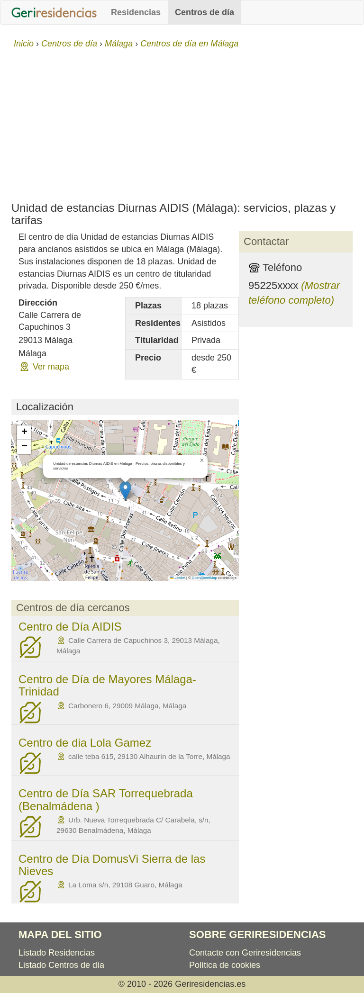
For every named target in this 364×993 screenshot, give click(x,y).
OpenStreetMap (204, 578)
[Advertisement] (182, 121)
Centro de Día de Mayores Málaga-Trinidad (107, 685)
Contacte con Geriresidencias (245, 952)
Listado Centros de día (61, 965)
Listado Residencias (56, 952)
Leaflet (177, 578)
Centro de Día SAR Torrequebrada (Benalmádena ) (105, 799)
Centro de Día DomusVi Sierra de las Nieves (111, 864)
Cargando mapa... (124, 500)
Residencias (136, 12)
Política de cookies (224, 965)
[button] (125, 490)
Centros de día (204, 12)
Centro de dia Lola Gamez (84, 742)
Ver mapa (51, 366)
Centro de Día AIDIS (69, 626)
